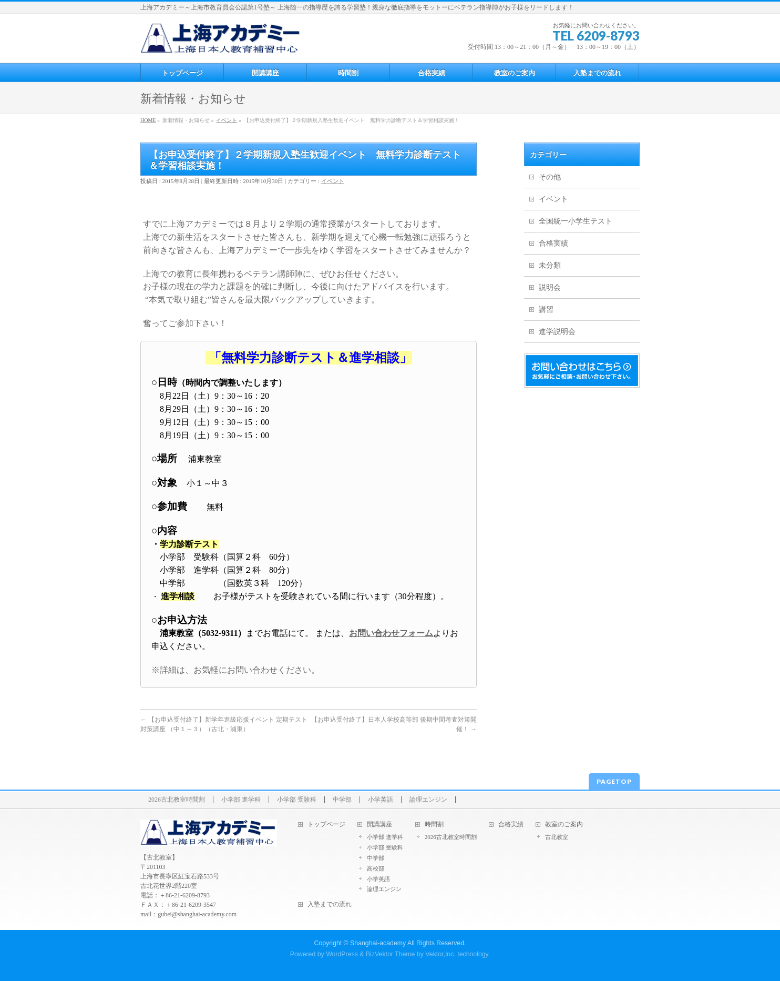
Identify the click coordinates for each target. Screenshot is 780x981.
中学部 (342, 799)
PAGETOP (614, 781)
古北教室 (556, 837)
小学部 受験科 (296, 799)
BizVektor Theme (390, 954)
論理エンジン (428, 799)
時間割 (434, 824)
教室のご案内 (564, 824)
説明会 (550, 287)
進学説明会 (557, 332)
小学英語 (380, 799)
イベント (332, 181)
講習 (546, 309)
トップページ (326, 824)
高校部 (375, 868)
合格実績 (553, 243)
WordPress (342, 954)
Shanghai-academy (378, 943)
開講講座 (379, 824)
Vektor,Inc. (440, 954)
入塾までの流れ (329, 904)
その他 (550, 177)
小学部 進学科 (241, 799)
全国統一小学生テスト (575, 221)
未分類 (550, 265)
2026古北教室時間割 (176, 799)
